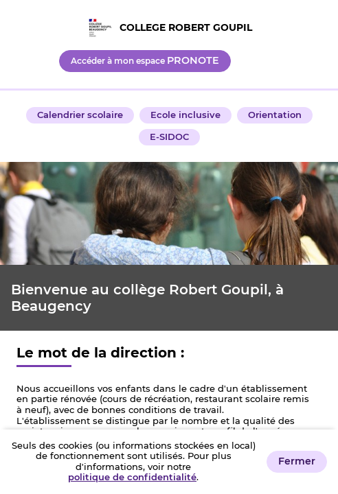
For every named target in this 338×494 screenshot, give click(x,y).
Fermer (296, 461)
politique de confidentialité (132, 476)
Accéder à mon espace (145, 60)
